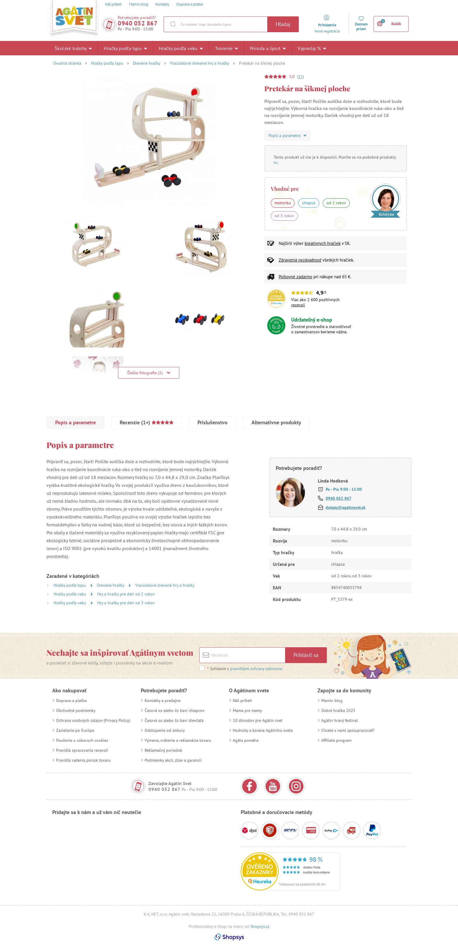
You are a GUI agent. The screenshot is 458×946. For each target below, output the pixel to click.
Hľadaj (283, 24)
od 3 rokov (284, 215)
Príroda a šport (268, 48)
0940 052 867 (137, 23)
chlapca (308, 202)
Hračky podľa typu (125, 48)
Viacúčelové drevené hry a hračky (199, 63)
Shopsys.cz (259, 926)
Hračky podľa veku (181, 48)
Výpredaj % (312, 48)
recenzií (298, 305)
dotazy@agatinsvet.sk (345, 507)
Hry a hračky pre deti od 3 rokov (126, 602)
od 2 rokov (336, 202)
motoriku (283, 202)
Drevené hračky (146, 63)
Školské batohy (73, 48)
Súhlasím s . (245, 668)
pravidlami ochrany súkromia (256, 668)
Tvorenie (226, 48)
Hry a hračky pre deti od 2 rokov (126, 594)
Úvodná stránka (67, 63)
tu (275, 162)
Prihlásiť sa (306, 655)
